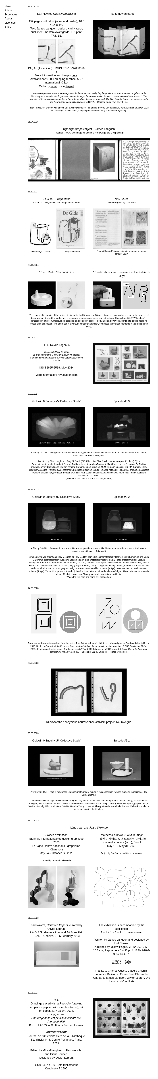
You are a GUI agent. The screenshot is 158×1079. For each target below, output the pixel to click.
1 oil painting (117, 132)
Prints (8, 10)
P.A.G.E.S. (36, 932)
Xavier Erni (126, 974)
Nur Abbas (77, 452)
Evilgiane (99, 455)
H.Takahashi (100, 551)
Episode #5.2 (121, 496)
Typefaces (11, 14)
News (8, 6)
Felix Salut (131, 202)
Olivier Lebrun (101, 315)
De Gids (47, 198)
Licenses (10, 22)
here (74, 75)
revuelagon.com (67, 374)
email (53, 86)
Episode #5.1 (121, 740)
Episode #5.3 (121, 401)
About (8, 18)
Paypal (70, 86)
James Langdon (46, 28)
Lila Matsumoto (108, 452)
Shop (8, 26)
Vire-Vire (105, 107)
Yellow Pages (118, 946)
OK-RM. (45, 452)
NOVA (117, 93)
